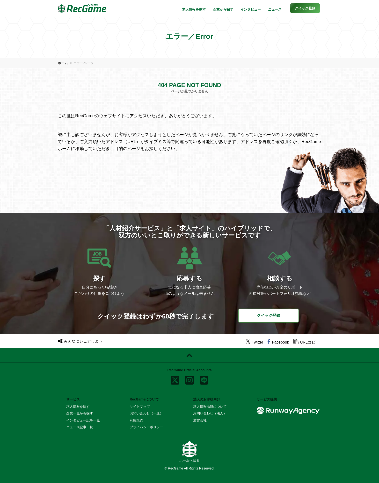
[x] (175, 379)
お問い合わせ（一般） (146, 413)
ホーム (63, 63)
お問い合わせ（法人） (210, 413)
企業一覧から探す (79, 413)
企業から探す (223, 9)
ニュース (275, 9)
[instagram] (189, 379)
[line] (204, 379)
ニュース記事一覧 (79, 427)
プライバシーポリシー (146, 427)
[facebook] (278, 342)
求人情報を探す (194, 9)
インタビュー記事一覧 (83, 420)
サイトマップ (140, 406)
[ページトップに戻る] (189, 355)
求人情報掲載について (210, 406)
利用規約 (136, 420)
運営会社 (199, 420)
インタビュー (251, 9)
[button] (305, 8)
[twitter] (254, 342)
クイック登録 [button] (268, 315)
